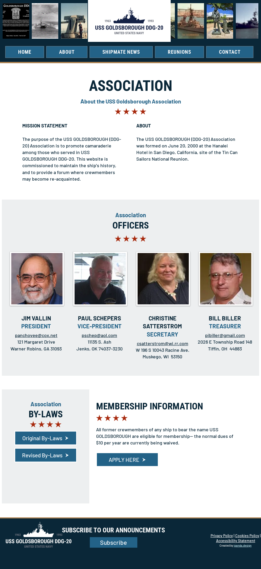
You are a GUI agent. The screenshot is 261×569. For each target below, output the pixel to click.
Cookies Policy (247, 535)
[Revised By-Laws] (45, 455)
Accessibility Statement (235, 540)
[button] (66, 52)
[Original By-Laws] (45, 438)
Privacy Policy (222, 535)
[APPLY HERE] (127, 459)
